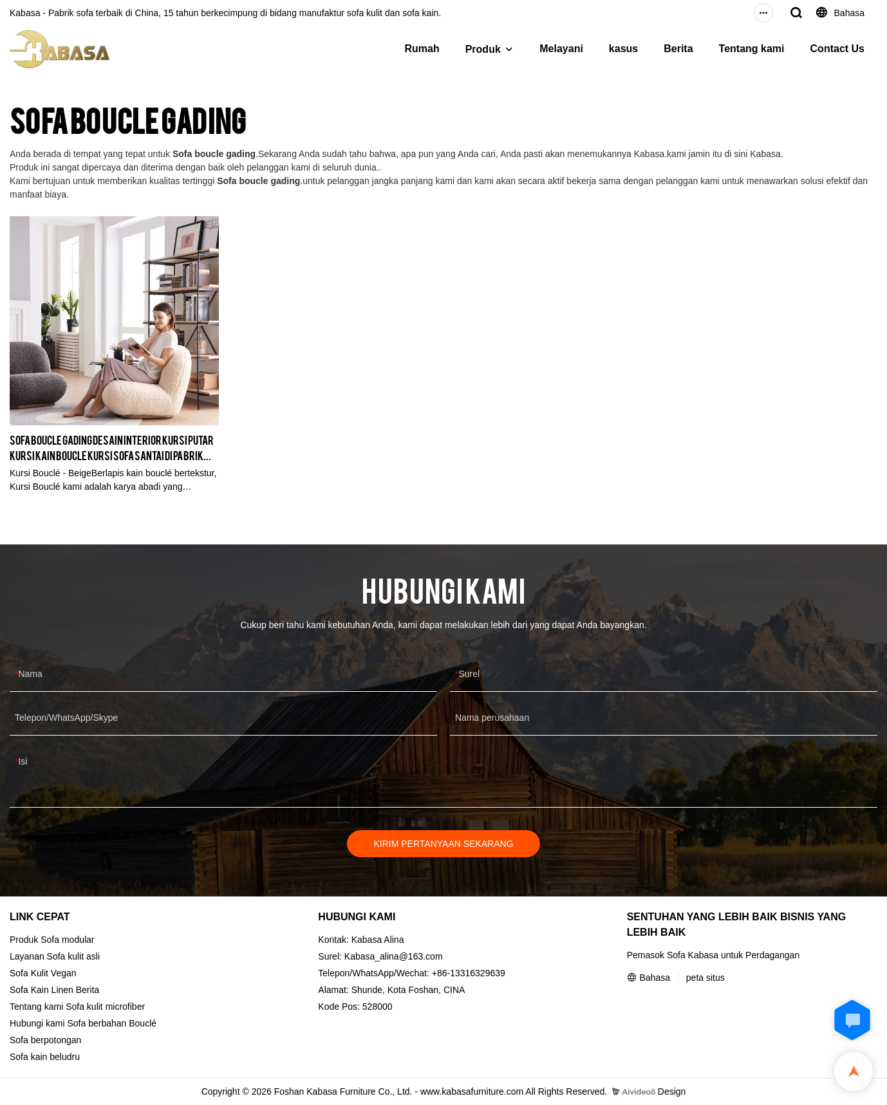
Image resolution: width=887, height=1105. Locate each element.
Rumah (421, 48)
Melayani (561, 48)
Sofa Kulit (29, 973)
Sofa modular (67, 939)
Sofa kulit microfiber (105, 1006)
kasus (623, 48)
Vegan (64, 973)
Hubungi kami (37, 1023)
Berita (678, 48)
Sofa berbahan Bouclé (112, 1023)
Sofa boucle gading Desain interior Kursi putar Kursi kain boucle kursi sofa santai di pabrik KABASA (112, 447)
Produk (483, 49)
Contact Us (837, 48)
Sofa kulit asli (73, 956)
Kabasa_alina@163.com (393, 956)
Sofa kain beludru (45, 1057)
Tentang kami (752, 48)
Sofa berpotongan (45, 1040)
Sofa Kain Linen (41, 990)
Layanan (27, 956)
